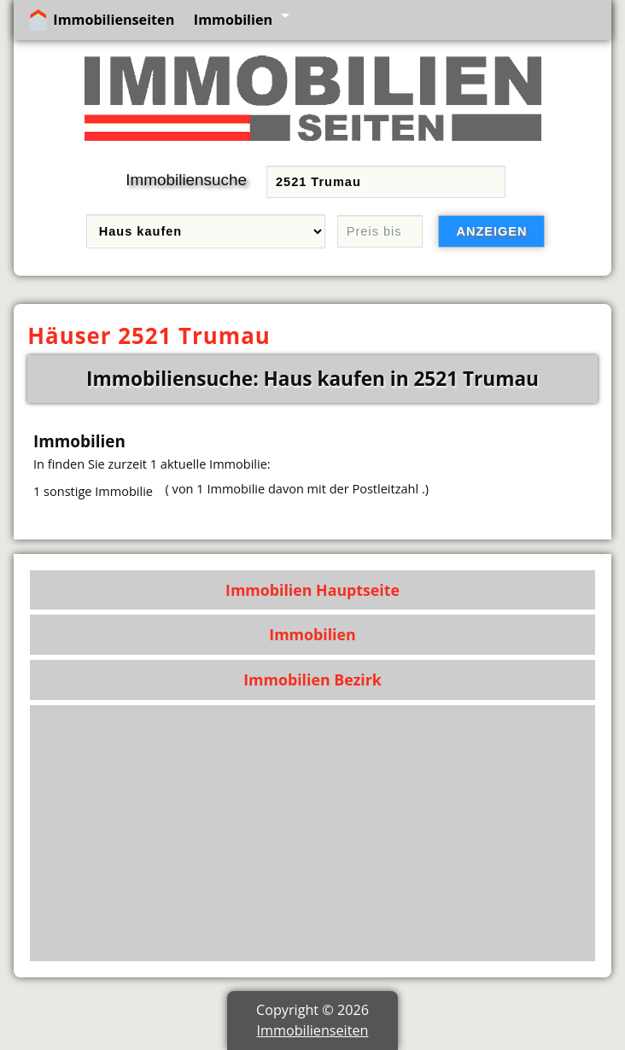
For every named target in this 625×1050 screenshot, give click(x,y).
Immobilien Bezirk (312, 679)
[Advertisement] (313, 833)
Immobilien (233, 19)
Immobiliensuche (186, 180)
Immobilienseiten (113, 19)
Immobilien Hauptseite (312, 590)
